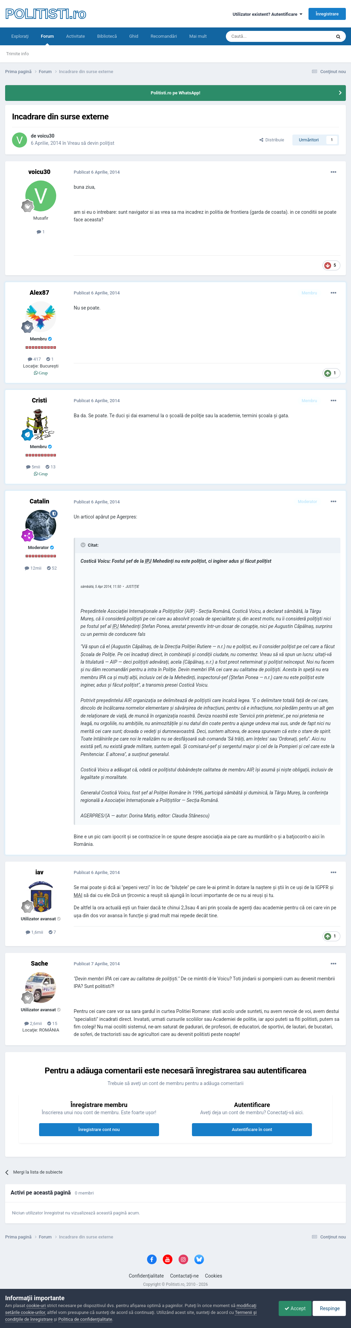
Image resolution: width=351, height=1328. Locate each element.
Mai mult (198, 36)
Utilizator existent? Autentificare (267, 14)
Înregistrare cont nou (99, 1129)
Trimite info (17, 53)
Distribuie (271, 139)
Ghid (133, 36)
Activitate (75, 36)
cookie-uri (36, 1305)
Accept (291, 1308)
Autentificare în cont (252, 1129)
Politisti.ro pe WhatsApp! (176, 92)
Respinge (328, 1308)
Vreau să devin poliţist (91, 143)
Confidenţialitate (146, 1276)
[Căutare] (259, 36)
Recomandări (163, 36)
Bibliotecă (107, 36)
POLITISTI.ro (45, 13)
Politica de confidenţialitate (85, 1319)
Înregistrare (327, 13)
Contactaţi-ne (184, 1276)
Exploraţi (19, 36)
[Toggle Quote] (84, 545)
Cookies (213, 1276)
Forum (47, 39)
